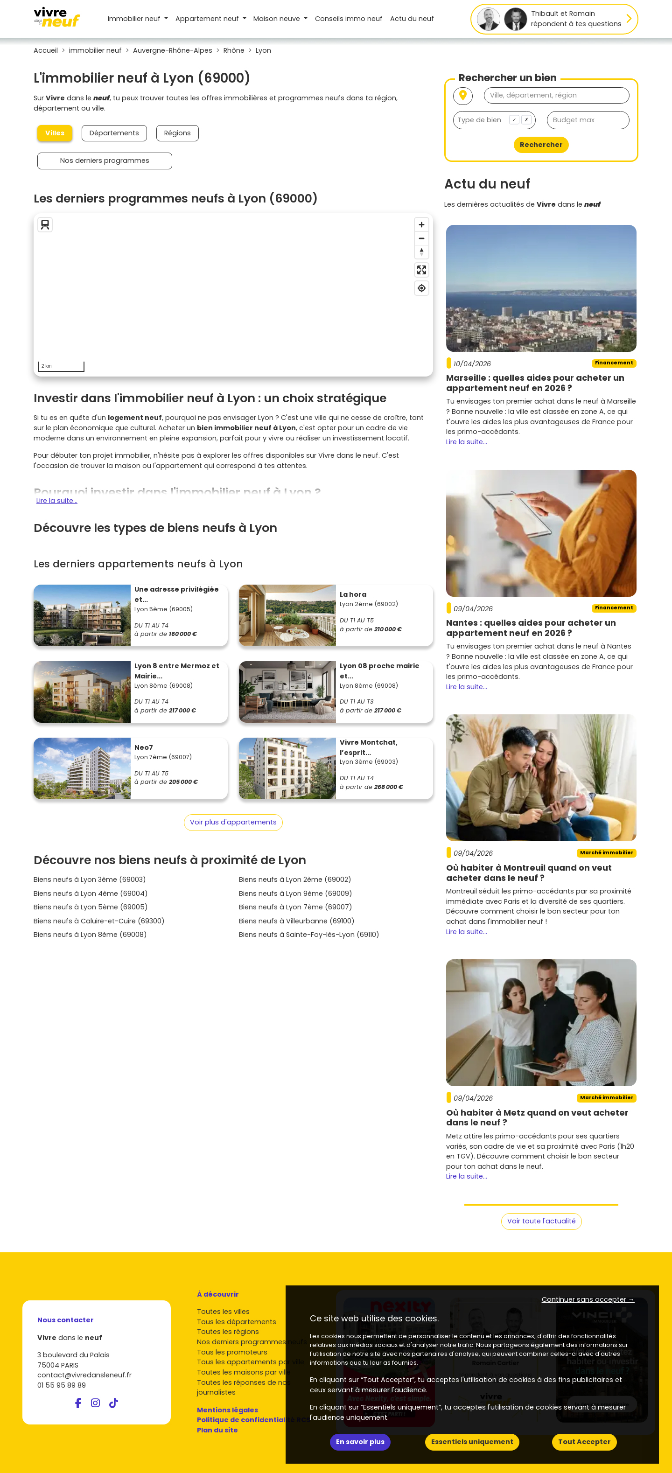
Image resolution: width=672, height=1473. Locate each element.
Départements (114, 133)
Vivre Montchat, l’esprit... (369, 747)
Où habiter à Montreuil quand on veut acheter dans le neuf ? (529, 873)
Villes (54, 133)
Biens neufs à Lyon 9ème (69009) (295, 893)
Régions (177, 133)
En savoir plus (360, 1441)
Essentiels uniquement (472, 1441)
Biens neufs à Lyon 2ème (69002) (295, 879)
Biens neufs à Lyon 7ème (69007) (295, 907)
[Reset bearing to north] (421, 251)
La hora (353, 594)
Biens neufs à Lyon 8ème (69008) (90, 934)
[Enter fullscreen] (421, 270)
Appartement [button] (208, 18)
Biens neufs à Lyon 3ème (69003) (90, 879)
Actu (412, 18)
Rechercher (541, 144)
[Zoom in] (421, 224)
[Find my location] (421, 288)
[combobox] (494, 120)
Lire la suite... (56, 500)
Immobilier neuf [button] (135, 18)
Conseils (349, 18)
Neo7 (143, 747)
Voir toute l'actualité (541, 1221)
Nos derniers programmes (104, 160)
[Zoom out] (421, 238)
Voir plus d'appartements (233, 822)
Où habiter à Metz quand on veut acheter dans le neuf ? (537, 1118)
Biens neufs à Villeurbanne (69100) (297, 921)
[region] (233, 295)
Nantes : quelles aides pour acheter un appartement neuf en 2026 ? (531, 628)
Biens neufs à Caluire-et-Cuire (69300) (99, 921)
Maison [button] (277, 18)
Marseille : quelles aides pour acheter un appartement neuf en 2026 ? (535, 383)
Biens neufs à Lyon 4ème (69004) (91, 893)
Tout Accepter (584, 1441)
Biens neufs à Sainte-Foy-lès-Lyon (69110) (309, 934)
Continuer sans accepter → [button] (588, 1299)
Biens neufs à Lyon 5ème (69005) (91, 907)
